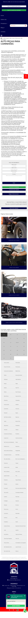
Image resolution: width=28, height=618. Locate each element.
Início (2, 15)
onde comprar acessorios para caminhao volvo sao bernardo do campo (3, 39)
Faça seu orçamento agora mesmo (14, 6)
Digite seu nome (14, 164)
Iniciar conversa (16, 605)
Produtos (3, 23)
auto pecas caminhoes (13, 38)
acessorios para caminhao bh (19, 38)
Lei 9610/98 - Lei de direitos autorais (15, 559)
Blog (2, 27)
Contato (3, 31)
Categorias (7, 38)
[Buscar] (25, 25)
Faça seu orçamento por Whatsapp (14, 10)
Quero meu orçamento (14, 208)
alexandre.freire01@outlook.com (14, 579)
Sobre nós (3, 19)
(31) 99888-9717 (14, 578)
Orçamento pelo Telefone (14, 189)
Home (3, 38)
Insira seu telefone (11, 601)
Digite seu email (14, 167)
